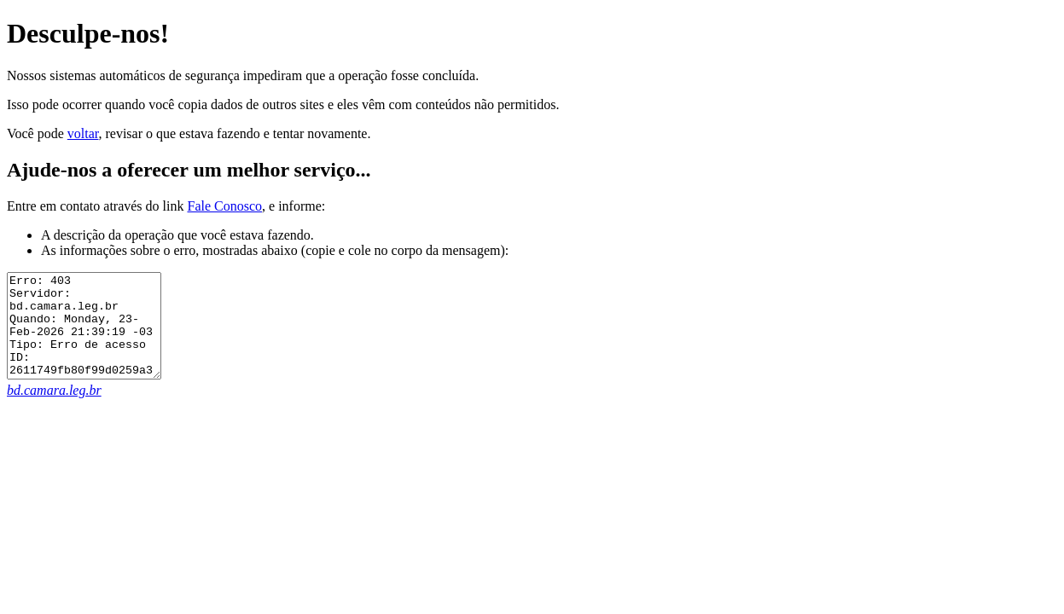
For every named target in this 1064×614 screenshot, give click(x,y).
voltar (83, 133)
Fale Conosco (224, 206)
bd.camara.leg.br (54, 410)
